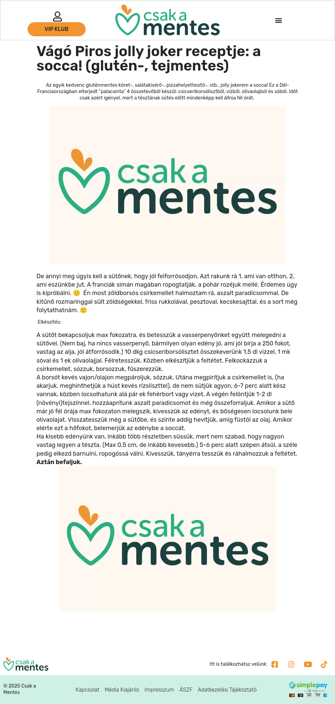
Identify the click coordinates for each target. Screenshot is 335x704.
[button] (278, 20)
